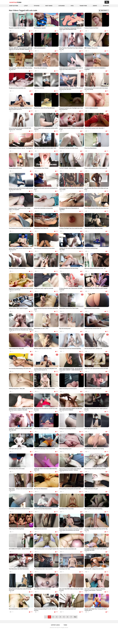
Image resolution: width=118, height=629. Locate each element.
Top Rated (36, 5)
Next (75, 616)
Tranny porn (83, 5)
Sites (72, 5)
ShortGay (15, 2)
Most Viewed (48, 5)
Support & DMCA (55, 625)
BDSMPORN (106, 5)
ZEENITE (95, 5)
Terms (65, 625)
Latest (26, 5)
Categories (61, 5)
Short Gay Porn (13, 5)
